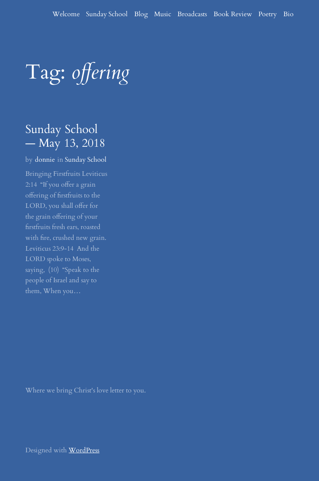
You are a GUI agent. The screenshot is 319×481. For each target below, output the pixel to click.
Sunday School (85, 159)
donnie (45, 159)
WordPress (84, 450)
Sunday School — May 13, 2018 (65, 136)
